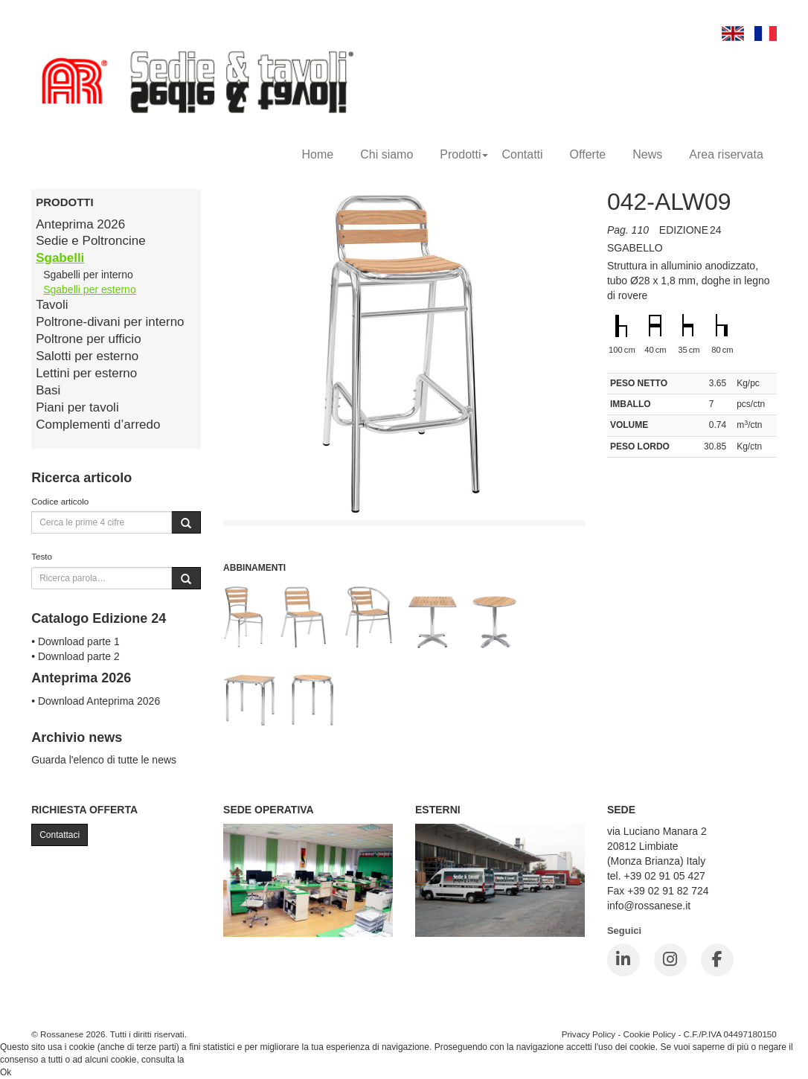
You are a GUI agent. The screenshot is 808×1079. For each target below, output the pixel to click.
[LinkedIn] (623, 960)
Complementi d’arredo (98, 424)
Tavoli (52, 305)
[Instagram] (670, 960)
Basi (48, 390)
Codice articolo (60, 501)
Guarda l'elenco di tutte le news (103, 760)
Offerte (588, 154)
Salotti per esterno (87, 356)
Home (318, 154)
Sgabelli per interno (88, 275)
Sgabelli (60, 258)
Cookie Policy (649, 1034)
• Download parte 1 (75, 641)
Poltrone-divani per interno (110, 322)
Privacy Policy (589, 1034)
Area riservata (726, 154)
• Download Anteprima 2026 (95, 701)
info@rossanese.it (648, 906)
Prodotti (464, 154)
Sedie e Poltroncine (90, 241)
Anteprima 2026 (80, 224)
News (647, 154)
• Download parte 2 (75, 656)
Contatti (521, 154)
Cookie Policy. (215, 1059)
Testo (41, 556)
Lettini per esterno (86, 373)
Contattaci (59, 835)
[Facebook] (717, 960)
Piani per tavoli (77, 407)
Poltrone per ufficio (88, 339)
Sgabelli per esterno (89, 289)
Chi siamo (386, 154)
